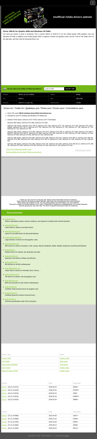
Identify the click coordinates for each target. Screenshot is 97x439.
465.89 (4, 416)
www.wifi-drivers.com (12, 244)
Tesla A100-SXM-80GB (9, 364)
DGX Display (6, 368)
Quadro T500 (6, 358)
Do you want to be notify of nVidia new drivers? (24, 89)
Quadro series (64, 358)
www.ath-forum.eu (11, 293)
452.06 (4, 425)
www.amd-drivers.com (12, 231)
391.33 (4, 393)
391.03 (4, 399)
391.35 (4, 390)
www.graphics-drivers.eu (13, 237)
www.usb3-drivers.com (12, 268)
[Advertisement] (48, 64)
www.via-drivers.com (12, 274)
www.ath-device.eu (11, 256)
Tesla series (64, 361)
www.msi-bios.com (11, 262)
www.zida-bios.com (11, 280)
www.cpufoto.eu (10, 299)
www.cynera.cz (10, 219)
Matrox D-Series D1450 (10, 371)
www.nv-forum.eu (11, 287)
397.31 (4, 387)
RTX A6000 (6, 361)
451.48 (4, 428)
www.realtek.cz (10, 250)
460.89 (4, 419)
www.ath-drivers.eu (11, 225)
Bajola (67, 436)
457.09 (4, 422)
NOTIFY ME (70, 89)
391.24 (4, 396)
